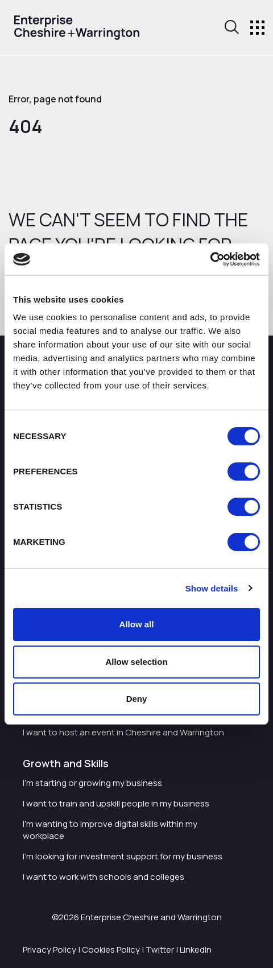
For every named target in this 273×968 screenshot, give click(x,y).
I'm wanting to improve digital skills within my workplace (110, 830)
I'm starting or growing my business (92, 783)
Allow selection (136, 662)
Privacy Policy (49, 949)
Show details (211, 588)
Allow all (136, 624)
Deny (136, 699)
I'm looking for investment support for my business (122, 856)
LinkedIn (196, 949)
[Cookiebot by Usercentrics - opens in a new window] (210, 259)
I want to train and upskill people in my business (116, 803)
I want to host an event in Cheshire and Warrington (123, 732)
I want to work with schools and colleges (103, 877)
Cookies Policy (111, 949)
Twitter (160, 949)
